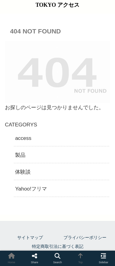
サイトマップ (30, 237)
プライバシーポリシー (84, 237)
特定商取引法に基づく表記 (57, 246)
